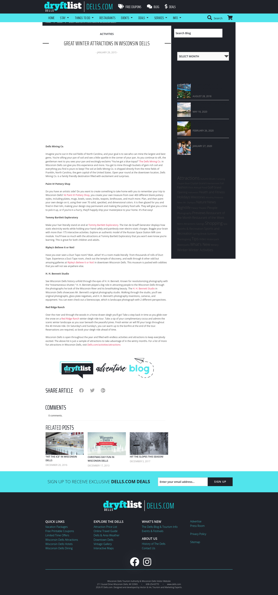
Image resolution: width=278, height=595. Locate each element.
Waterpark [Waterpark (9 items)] (213, 239)
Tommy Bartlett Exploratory (103, 225)
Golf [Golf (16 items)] (210, 187)
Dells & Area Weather (107, 535)
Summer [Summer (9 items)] (212, 233)
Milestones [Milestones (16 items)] (198, 197)
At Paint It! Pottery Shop (77, 195)
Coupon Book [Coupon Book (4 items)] (183, 183)
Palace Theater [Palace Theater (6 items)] (199, 208)
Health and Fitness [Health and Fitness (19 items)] (212, 192)
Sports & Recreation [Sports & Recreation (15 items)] (190, 229)
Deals (170, 7)
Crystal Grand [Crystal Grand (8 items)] (198, 183)
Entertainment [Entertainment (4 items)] (213, 183)
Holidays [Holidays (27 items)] (183, 197)
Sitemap (195, 542)
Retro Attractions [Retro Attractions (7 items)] (186, 223)
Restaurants (108, 18)
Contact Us (148, 548)
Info (177, 18)
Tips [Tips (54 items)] (195, 238)
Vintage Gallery (103, 544)
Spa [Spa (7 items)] (225, 223)
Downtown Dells (103, 540)
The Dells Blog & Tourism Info (160, 527)
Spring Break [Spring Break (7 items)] (200, 233)
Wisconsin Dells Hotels (59, 544)
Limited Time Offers (57, 535)
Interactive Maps (104, 548)
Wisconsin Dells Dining (59, 548)
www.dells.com (174, 584)
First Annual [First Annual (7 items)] (194, 187)
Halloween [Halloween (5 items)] (193, 192)
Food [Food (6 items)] (204, 187)
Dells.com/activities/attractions (104, 344)
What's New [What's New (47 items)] (200, 244)
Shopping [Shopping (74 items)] (214, 223)
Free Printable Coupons (59, 531)
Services (161, 18)
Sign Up (220, 481)
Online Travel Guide (106, 531)
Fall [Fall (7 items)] (222, 183)
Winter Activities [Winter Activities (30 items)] (200, 249)
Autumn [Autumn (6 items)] (204, 179)
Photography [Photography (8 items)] (184, 213)
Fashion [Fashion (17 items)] (182, 187)
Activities (107, 34)
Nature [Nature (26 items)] (201, 202)
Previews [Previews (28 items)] (198, 212)
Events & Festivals (152, 531)
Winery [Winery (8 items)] (214, 245)
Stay (63, 18)
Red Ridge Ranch (70, 318)
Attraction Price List (105, 527)
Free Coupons (129, 7)
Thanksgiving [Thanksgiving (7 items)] (184, 239)
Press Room (197, 526)
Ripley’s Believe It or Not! (81, 262)
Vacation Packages (56, 527)
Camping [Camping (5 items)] (220, 178)
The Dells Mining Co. (150, 161)
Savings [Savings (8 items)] (200, 223)
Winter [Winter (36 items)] (182, 249)
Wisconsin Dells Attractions (61, 540)
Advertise (195, 521)
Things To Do (83, 18)
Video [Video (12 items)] (202, 239)
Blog (153, 7)
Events (126, 18)
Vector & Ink (145, 587)
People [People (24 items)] (212, 207)
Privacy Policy (198, 534)
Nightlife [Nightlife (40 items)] (184, 207)
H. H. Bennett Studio (144, 288)
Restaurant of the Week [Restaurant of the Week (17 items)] (208, 217)
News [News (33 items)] (211, 202)
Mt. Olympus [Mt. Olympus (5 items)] (189, 202)
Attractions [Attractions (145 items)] (188, 178)
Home (51, 18)
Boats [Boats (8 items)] (212, 179)
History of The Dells (153, 544)
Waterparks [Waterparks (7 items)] (183, 245)
